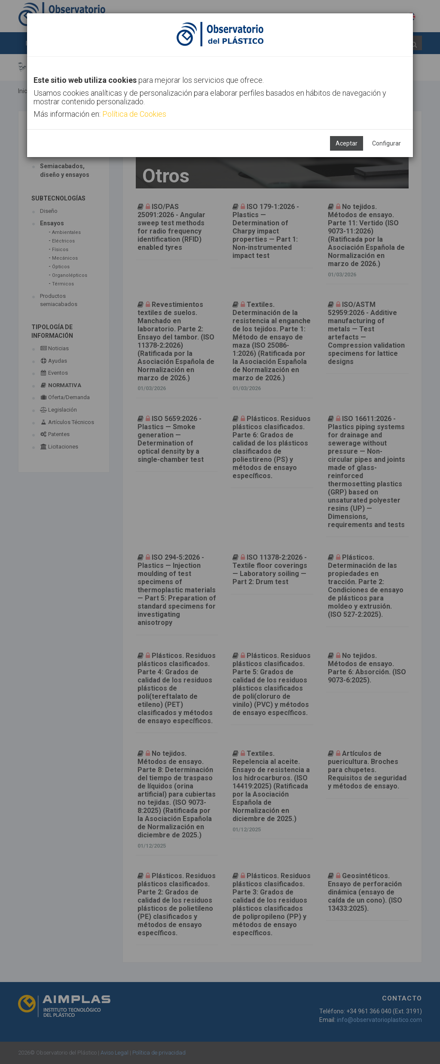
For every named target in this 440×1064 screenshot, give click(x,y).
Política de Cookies (134, 113)
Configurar (386, 143)
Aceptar (347, 143)
